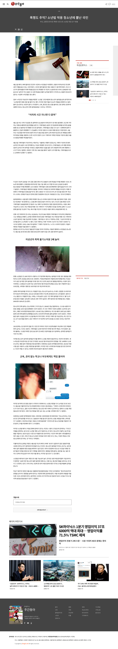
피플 (70, 615)
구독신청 (97, 610)
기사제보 (97, 607)
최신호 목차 (85, 610)
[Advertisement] (38, 167)
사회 (56, 610)
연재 (83, 607)
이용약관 (45, 636)
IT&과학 (71, 613)
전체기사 (57, 618)
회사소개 (17, 636)
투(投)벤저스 (82, 65)
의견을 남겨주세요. (20, 502)
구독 (91, 65)
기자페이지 (85, 615)
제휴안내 (34, 636)
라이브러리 (85, 613)
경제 (70, 607)
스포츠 (57, 615)
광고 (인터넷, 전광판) (25, 636)
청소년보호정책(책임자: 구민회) (66, 636)
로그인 (113, 4)
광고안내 (97, 613)
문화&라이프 (58, 613)
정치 (56, 607)
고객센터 (39, 636)
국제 (70, 610)
